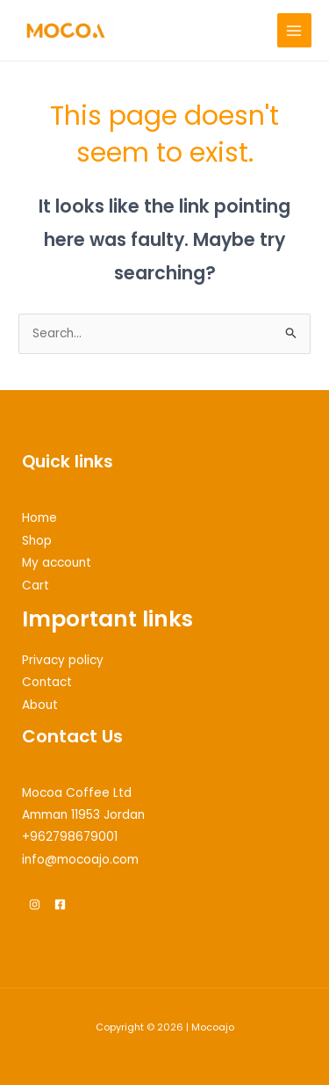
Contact (47, 682)
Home (39, 518)
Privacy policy (63, 660)
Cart (35, 585)
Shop (37, 540)
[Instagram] (34, 904)
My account (56, 562)
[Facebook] (60, 904)
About (40, 705)
